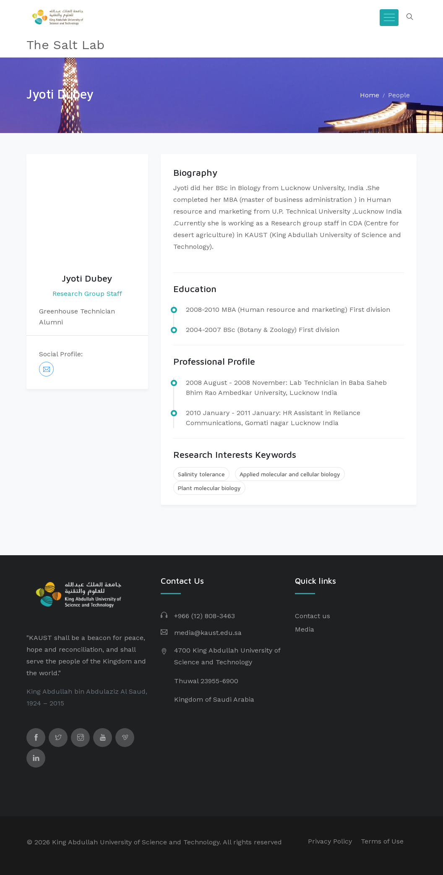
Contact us (312, 616)
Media (304, 629)
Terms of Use (382, 841)
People (399, 95)
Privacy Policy (330, 841)
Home (369, 95)
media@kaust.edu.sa (208, 633)
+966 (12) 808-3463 (204, 616)
